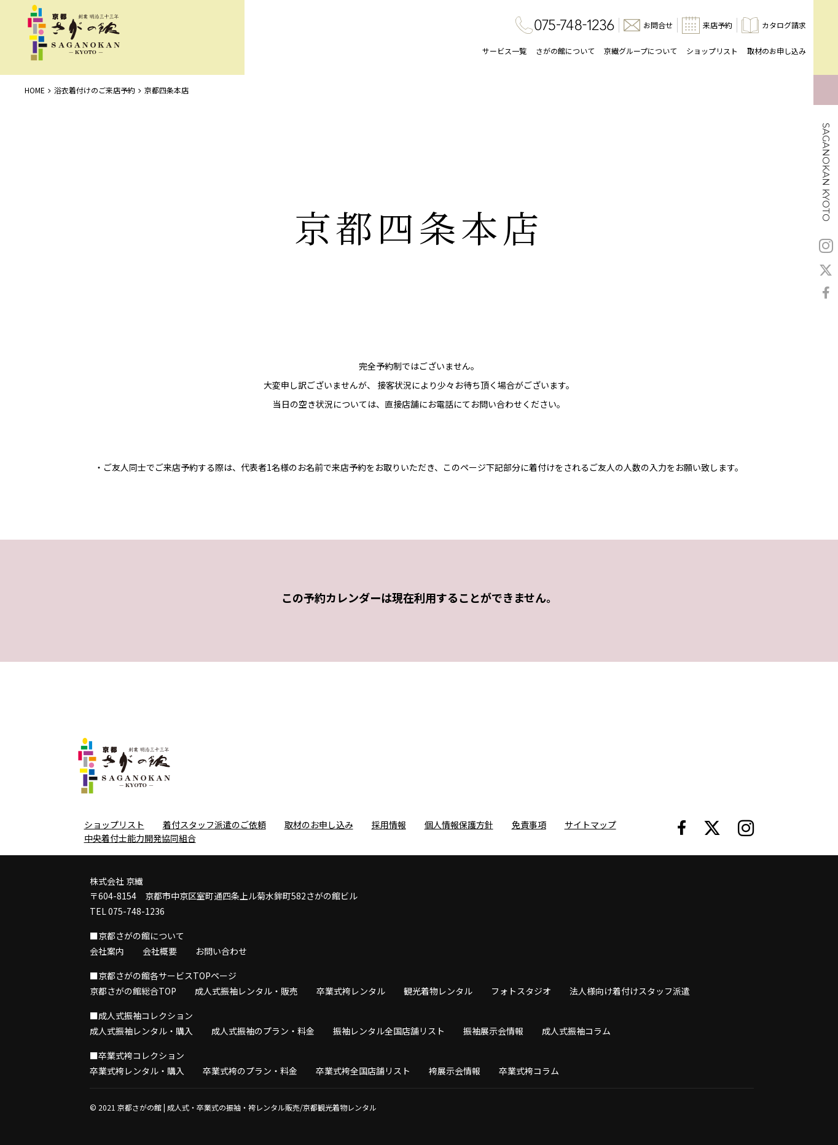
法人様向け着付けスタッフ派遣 (630, 991)
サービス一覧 (504, 50)
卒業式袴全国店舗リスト (363, 1071)
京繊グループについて (640, 50)
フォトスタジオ (521, 991)
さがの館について (565, 50)
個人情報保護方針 (459, 824)
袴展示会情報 (454, 1071)
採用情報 (389, 824)
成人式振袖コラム (576, 1031)
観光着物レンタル (438, 991)
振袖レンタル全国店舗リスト (389, 1031)
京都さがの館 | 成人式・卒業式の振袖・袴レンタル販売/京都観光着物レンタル (247, 1107)
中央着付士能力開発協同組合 (140, 838)
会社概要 (160, 951)
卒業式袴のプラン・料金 (250, 1071)
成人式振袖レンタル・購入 (141, 1031)
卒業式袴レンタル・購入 (137, 1071)
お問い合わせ (221, 951)
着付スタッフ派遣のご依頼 (214, 824)
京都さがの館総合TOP (133, 991)
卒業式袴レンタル (350, 991)
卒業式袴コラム (529, 1071)
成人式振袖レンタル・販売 (246, 991)
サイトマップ (590, 824)
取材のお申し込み (776, 50)
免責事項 (529, 824)
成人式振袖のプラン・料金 (263, 1031)
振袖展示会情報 (493, 1031)
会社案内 (107, 951)
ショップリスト (712, 50)
